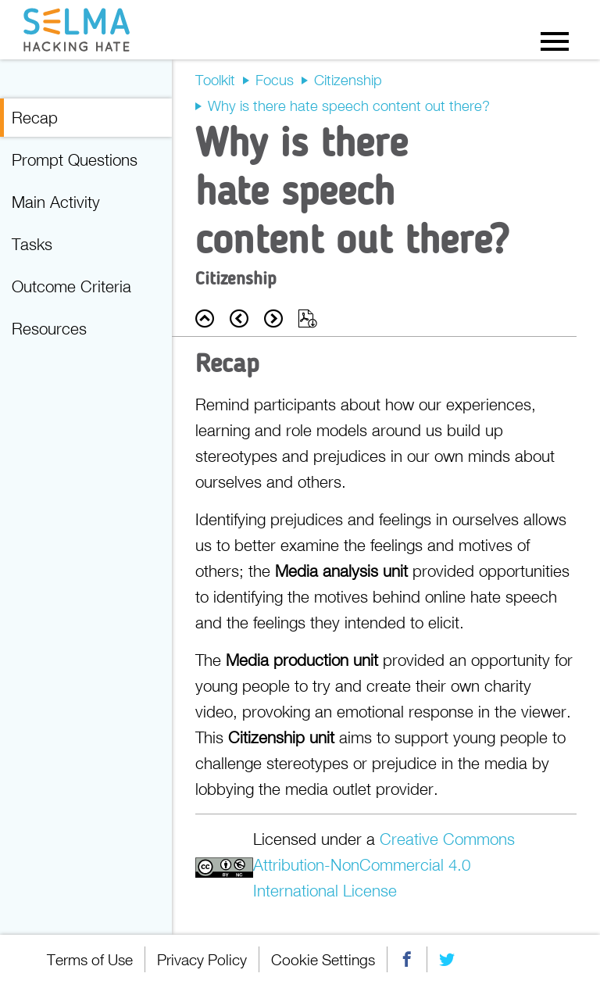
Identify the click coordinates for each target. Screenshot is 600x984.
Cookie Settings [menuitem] (323, 959)
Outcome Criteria (71, 286)
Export (308, 318)
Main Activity (56, 201)
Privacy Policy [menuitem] (202, 959)
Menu (555, 40)
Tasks (32, 243)
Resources (49, 328)
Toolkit (215, 79)
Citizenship (348, 79)
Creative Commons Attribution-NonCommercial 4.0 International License (384, 864)
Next (273, 318)
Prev (239, 318)
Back (204, 318)
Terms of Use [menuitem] (90, 959)
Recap (35, 117)
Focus (274, 79)
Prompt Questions (75, 159)
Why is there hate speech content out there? (349, 105)
